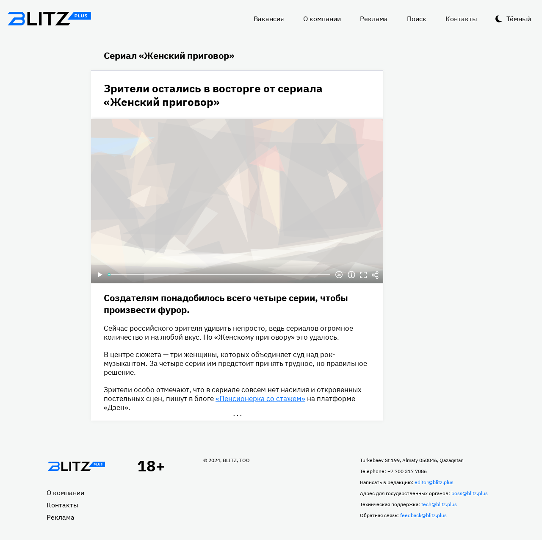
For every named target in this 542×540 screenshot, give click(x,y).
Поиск (416, 18)
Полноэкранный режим (363, 275)
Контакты (461, 18)
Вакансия (269, 18)
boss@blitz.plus (469, 493)
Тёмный (518, 18)
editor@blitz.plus (434, 482)
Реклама (374, 18)
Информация (351, 275)
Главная (76, 466)
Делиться (375, 275)
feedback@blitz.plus (423, 515)
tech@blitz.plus (439, 504)
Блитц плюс (49, 18)
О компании (322, 18)
